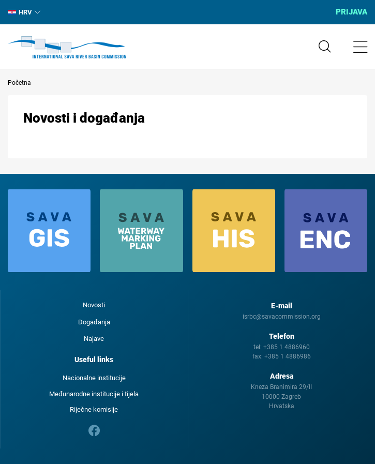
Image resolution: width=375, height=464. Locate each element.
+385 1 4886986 (287, 356)
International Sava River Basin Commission (67, 47)
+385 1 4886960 (286, 347)
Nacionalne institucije (94, 378)
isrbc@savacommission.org (282, 316)
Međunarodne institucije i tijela (94, 394)
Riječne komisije (94, 409)
